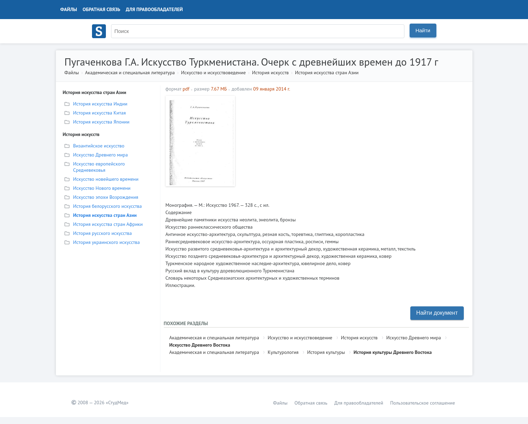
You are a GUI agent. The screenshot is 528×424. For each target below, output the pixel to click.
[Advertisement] (353, 144)
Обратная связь (101, 9)
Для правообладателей (154, 9)
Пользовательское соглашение (422, 403)
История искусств (270, 72)
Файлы (68, 9)
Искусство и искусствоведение (213, 72)
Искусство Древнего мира (413, 337)
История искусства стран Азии (327, 72)
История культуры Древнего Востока (393, 352)
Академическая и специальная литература (130, 72)
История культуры (326, 352)
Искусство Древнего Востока (199, 345)
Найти (423, 30)
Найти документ (437, 313)
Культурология (283, 352)
